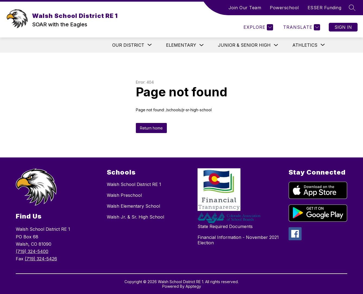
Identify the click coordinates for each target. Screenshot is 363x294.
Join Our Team (245, 7)
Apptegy (193, 286)
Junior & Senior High (244, 45)
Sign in (343, 27)
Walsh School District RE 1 (134, 184)
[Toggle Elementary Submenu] (201, 45)
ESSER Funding (325, 7)
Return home (151, 128)
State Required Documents (225, 226)
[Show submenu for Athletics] (304, 45)
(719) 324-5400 (32, 251)
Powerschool (284, 7)
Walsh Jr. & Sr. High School (135, 217)
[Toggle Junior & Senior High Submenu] (276, 45)
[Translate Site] (301, 27)
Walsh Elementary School (133, 206)
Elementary (181, 45)
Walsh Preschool (124, 195)
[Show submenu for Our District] (128, 45)
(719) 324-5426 (41, 258)
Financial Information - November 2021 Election (238, 240)
